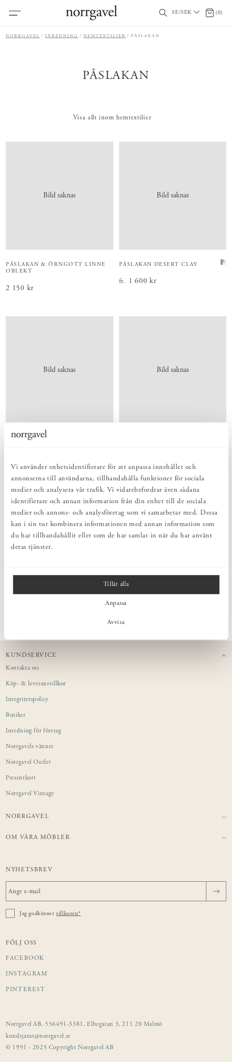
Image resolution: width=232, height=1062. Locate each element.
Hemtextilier (105, 36)
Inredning (61, 36)
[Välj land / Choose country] (186, 13)
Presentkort (21, 778)
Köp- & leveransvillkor (36, 684)
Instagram (27, 974)
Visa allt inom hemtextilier (112, 118)
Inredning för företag (33, 731)
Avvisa (115, 622)
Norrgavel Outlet (28, 763)
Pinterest (26, 990)
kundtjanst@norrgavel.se (38, 1036)
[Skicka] (216, 891)
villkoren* (68, 913)
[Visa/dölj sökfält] (163, 13)
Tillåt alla (116, 584)
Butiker (16, 715)
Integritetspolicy (27, 700)
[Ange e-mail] (116, 891)
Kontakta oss (22, 668)
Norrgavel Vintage (30, 794)
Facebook (25, 958)
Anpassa (116, 603)
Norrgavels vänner (30, 747)
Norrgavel (23, 36)
